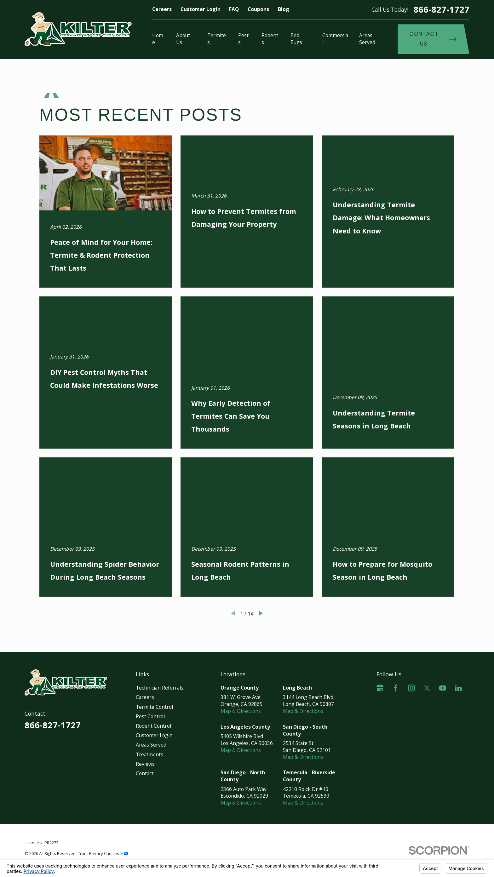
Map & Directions (241, 711)
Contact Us (433, 39)
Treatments (149, 754)
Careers (162, 9)
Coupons (258, 9)
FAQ (234, 9)
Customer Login (201, 9)
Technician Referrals (159, 687)
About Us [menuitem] (183, 39)
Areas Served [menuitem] (367, 39)
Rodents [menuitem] (269, 39)
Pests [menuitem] (243, 39)
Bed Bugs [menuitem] (296, 39)
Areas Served (151, 744)
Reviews (145, 763)
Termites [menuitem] (216, 39)
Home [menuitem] (157, 39)
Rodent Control (153, 725)
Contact (144, 773)
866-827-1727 (441, 9)
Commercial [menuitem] (335, 39)
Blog (283, 9)
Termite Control (154, 706)
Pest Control (150, 716)
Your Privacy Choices (103, 853)
